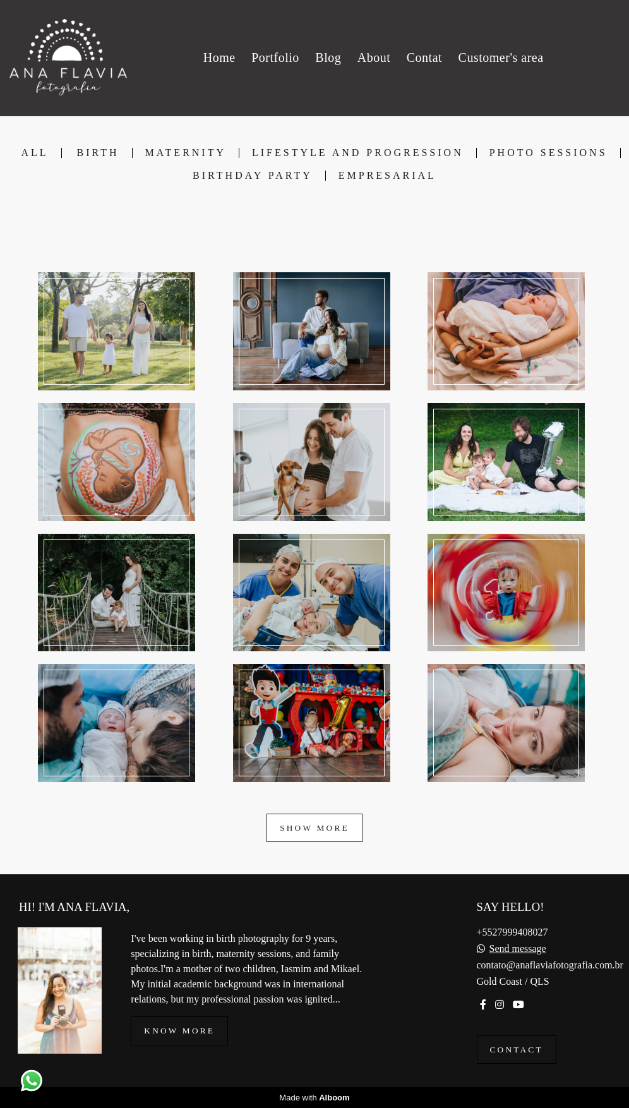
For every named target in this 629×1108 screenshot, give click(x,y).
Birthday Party (253, 176)
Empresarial (387, 176)
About (374, 57)
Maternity (185, 153)
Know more (179, 1030)
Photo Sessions (548, 153)
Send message (517, 949)
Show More (314, 828)
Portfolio (275, 57)
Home (219, 57)
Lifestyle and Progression (358, 153)
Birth (98, 153)
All (34, 153)
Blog (328, 57)
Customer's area (501, 57)
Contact (516, 1049)
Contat (424, 57)
